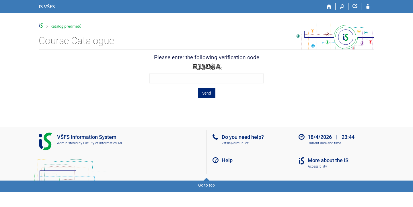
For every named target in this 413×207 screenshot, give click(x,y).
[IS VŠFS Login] (367, 6)
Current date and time (324, 143)
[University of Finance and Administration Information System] (47, 6)
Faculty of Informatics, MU (103, 143)
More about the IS (328, 160)
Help (227, 160)
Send (206, 93)
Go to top (206, 185)
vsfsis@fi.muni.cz (235, 143)
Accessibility (317, 166)
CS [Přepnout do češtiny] (355, 6)
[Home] (329, 6)
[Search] (342, 6)
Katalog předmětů (65, 26)
